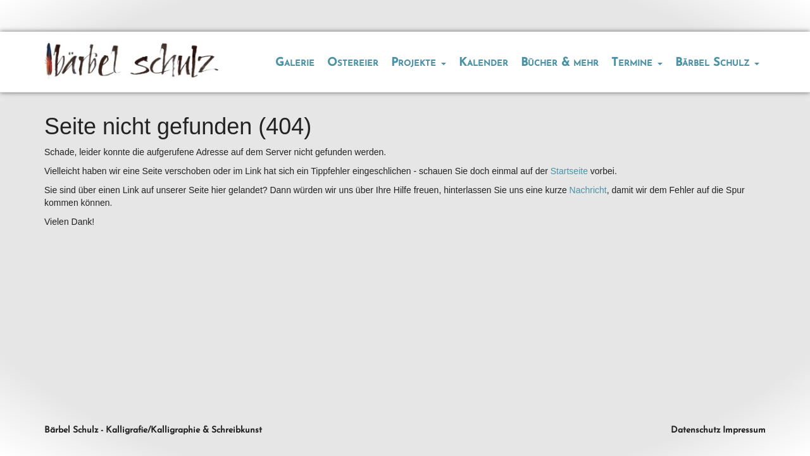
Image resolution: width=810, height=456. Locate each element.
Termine (637, 63)
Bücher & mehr (560, 63)
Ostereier (352, 63)
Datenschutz (695, 430)
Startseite (569, 171)
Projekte (418, 63)
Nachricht (588, 190)
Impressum (744, 430)
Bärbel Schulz (717, 63)
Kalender (483, 63)
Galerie (295, 63)
